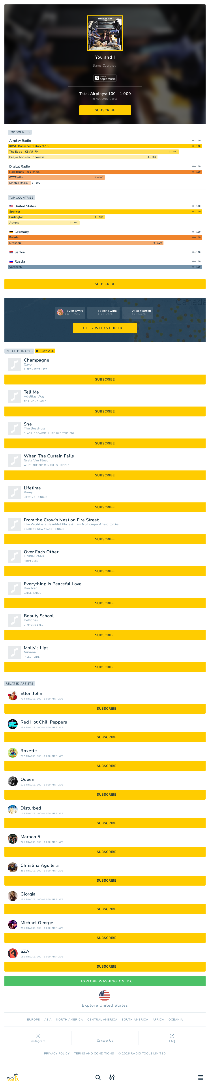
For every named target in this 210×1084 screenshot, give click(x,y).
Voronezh (15, 267)
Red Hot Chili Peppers (44, 722)
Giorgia (28, 894)
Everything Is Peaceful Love (53, 584)
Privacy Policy (57, 1054)
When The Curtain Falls (49, 456)
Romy (28, 492)
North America (69, 1020)
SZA (25, 951)
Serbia (20, 252)
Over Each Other (41, 552)
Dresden (15, 243)
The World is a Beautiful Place (47, 524)
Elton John (31, 693)
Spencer (14, 212)
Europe (33, 1020)
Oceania (176, 1020)
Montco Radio (18, 183)
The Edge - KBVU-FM (24, 152)
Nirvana (30, 652)
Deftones (31, 620)
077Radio (15, 177)
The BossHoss (35, 428)
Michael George (37, 923)
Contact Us (105, 1038)
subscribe (105, 110)
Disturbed (31, 808)
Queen (27, 779)
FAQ (172, 1038)
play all (45, 351)
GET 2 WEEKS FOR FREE (105, 328)
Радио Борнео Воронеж (26, 157)
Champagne (36, 360)
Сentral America (102, 1020)
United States (25, 206)
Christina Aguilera (40, 865)
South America (135, 1020)
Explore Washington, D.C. (105, 981)
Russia (20, 261)
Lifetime (32, 488)
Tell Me (31, 392)
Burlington (16, 217)
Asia (48, 1020)
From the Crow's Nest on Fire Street (61, 520)
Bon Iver (30, 588)
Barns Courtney (104, 65)
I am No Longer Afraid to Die (96, 524)
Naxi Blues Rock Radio (24, 172)
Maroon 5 (30, 837)
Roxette (29, 751)
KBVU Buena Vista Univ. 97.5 (29, 146)
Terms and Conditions (94, 1054)
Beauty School (39, 616)
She (28, 424)
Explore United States (105, 999)
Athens (14, 223)
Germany (22, 232)
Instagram (37, 1038)
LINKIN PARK (34, 556)
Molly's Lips (36, 648)
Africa (158, 1020)
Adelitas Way (34, 396)
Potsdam (15, 237)
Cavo (28, 364)
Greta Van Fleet (36, 460)
